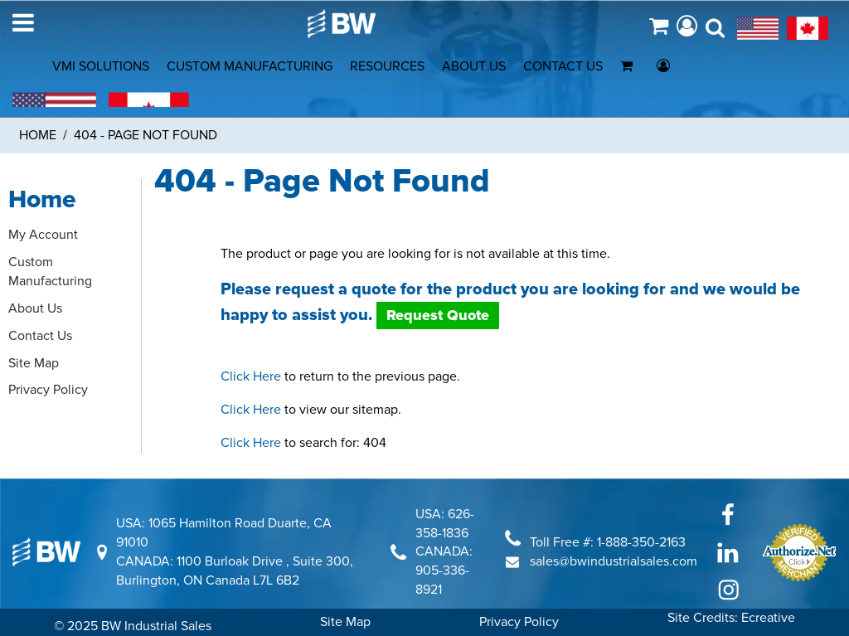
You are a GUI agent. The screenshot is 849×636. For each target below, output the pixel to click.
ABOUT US (474, 66)
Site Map (33, 363)
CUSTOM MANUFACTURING (249, 66)
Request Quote (437, 315)
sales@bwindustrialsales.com (613, 561)
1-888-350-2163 (641, 542)
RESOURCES (387, 66)
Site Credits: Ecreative (731, 617)
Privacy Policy (48, 389)
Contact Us (40, 336)
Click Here (251, 376)
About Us (35, 308)
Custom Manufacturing (50, 271)
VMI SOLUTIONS (100, 66)
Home (37, 135)
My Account (43, 234)
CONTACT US (563, 66)
